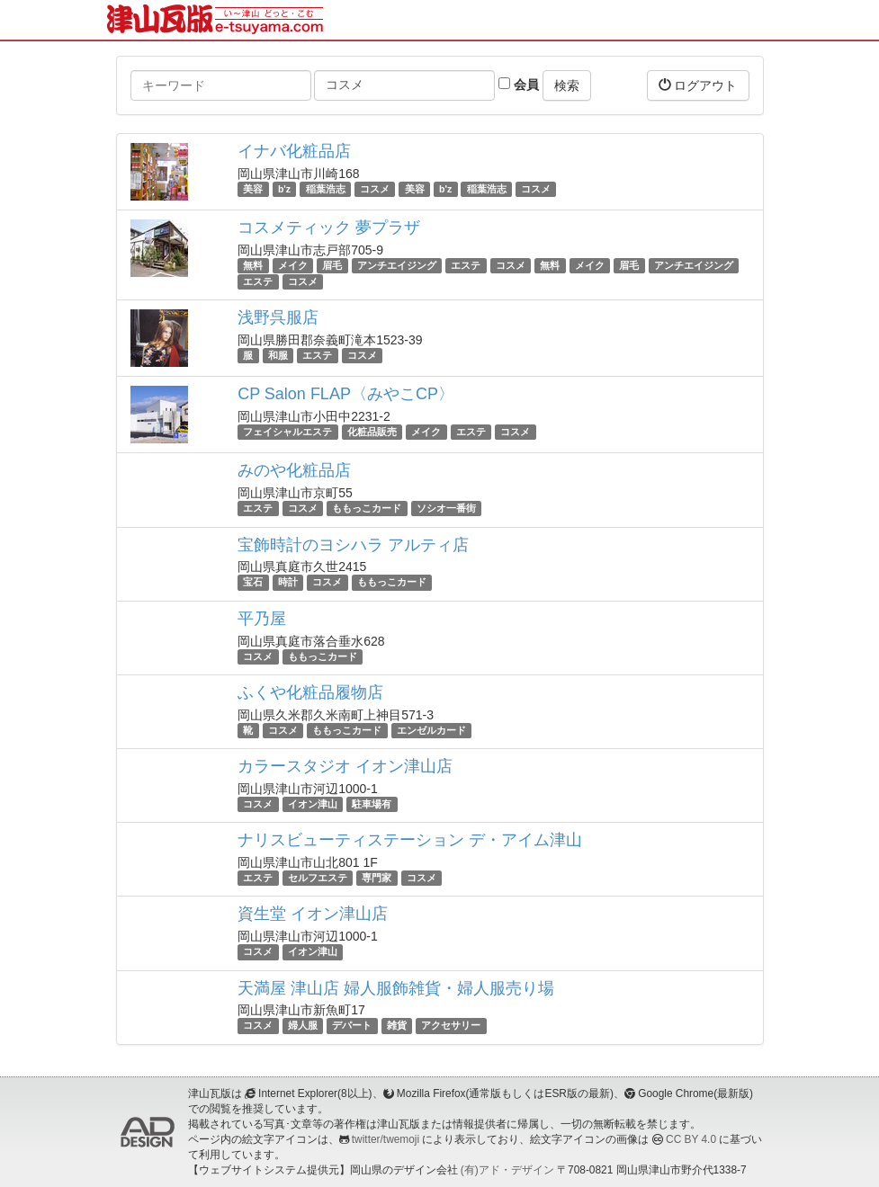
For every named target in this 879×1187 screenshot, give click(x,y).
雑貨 (397, 1026)
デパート (352, 1026)
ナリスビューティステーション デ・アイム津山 (410, 840)
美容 (253, 188)
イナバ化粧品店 (294, 151)
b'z (284, 188)
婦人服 (303, 1026)
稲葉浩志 (325, 188)
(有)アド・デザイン (507, 1170)
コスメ (375, 188)
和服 (278, 355)
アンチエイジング (396, 265)
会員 (518, 84)
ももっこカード (366, 508)
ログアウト (698, 85)
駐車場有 (371, 804)
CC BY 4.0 (691, 1139)
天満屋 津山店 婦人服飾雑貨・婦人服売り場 (396, 988)
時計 (288, 582)
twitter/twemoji (385, 1139)
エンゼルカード (431, 730)
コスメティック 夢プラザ (329, 228)
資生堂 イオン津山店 (313, 914)
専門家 (376, 877)
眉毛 (332, 265)
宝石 (253, 582)
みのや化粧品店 (294, 470)
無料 (253, 265)
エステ (465, 265)
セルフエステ (317, 877)
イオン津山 (312, 804)
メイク (293, 265)
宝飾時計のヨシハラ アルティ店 (353, 545)
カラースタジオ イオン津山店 (345, 766)
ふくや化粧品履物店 (310, 692)
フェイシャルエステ (287, 431)
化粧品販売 (372, 431)
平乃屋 (262, 619)
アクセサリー (450, 1026)
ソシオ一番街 (446, 508)
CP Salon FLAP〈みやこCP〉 (346, 394)
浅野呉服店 (278, 317)
